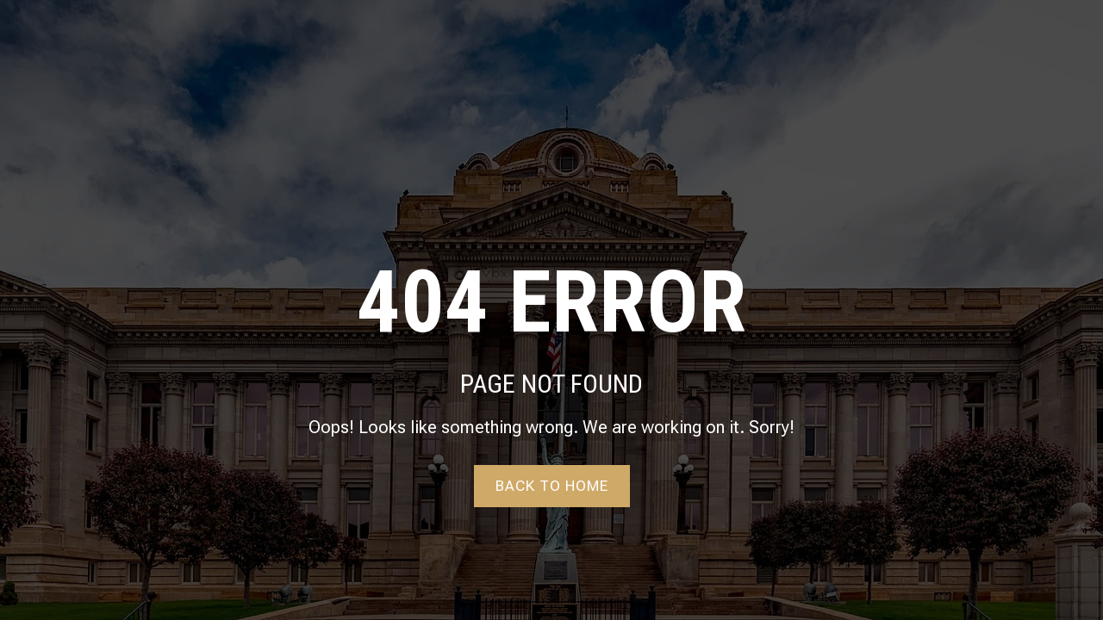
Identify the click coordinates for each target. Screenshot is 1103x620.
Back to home (551, 485)
